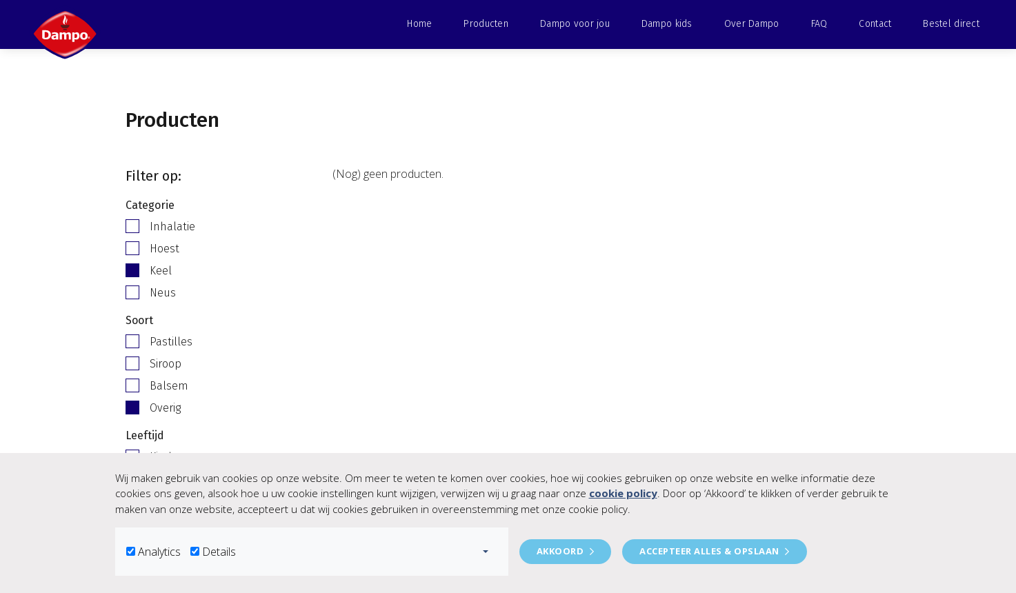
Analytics (159, 551)
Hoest (164, 248)
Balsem (169, 385)
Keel (161, 270)
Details (219, 551)
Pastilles (171, 341)
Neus (163, 292)
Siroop (165, 363)
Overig (165, 407)
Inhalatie (172, 226)
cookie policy (623, 493)
